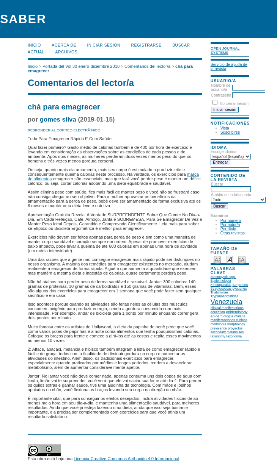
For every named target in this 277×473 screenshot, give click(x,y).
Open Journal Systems (225, 50)
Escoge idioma (223, 152)
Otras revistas (232, 233)
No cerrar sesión (234, 103)
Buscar (181, 45)
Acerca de (64, 45)
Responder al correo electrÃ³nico (64, 130)
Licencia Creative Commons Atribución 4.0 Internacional (126, 458)
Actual (36, 52)
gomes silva (58, 119)
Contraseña (221, 95)
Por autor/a (230, 225)
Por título (228, 229)
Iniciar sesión (104, 45)
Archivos (66, 52)
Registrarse (146, 45)
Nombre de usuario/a (220, 87)
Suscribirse (230, 132)
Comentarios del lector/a (147, 66)
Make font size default (229, 259)
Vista (224, 128)
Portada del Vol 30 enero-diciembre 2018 (81, 66)
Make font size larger (242, 259)
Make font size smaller (217, 259)
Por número (230, 221)
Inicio (34, 45)
